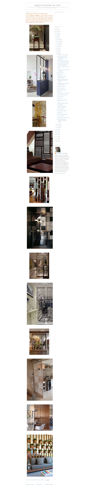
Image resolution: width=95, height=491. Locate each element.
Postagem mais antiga (49, 484)
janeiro (58, 127)
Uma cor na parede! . (60, 115)
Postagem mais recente (30, 484)
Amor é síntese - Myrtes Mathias (62, 54)
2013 (57, 134)
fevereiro (58, 125)
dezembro (59, 39)
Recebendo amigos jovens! (61, 89)
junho (58, 49)
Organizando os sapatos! (61, 86)
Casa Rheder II (59, 112)
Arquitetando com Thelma (62, 153)
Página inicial (39, 484)
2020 (57, 33)
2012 (57, 136)
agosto (58, 46)
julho (58, 48)
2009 (57, 141)
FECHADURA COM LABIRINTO (63, 93)
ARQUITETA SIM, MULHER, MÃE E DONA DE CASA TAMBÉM (62, 80)
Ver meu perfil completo (60, 173)
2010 (57, 139)
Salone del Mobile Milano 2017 (62, 114)
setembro (58, 44)
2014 (57, 132)
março (58, 123)
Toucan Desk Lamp (60, 96)
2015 (57, 131)
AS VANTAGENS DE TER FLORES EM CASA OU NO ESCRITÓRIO (62, 58)
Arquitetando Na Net (47, 5)
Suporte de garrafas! (60, 109)
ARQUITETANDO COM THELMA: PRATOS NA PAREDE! (61, 120)
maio (58, 51)
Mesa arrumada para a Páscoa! (62, 94)
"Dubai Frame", (59, 98)
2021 (57, 31)
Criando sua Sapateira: (61, 88)
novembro (59, 41)
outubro (58, 43)
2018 (57, 36)
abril (58, 53)
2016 (57, 129)
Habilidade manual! (60, 72)
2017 (57, 38)
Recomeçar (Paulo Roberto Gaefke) (63, 117)
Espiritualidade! (59, 74)
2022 (57, 29)
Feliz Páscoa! (59, 91)
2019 (57, 34)
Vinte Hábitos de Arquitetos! (62, 110)
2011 (57, 138)
